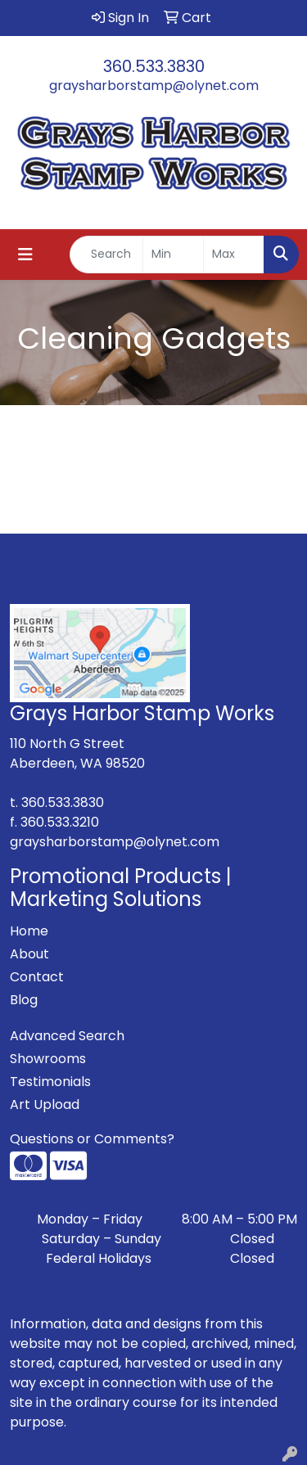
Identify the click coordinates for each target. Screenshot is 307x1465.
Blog (24, 999)
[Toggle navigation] (25, 254)
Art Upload (44, 1104)
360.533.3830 (154, 66)
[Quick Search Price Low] (173, 254)
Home (29, 931)
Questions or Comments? (92, 1138)
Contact (37, 976)
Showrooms (48, 1058)
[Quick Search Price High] (233, 254)
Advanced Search (67, 1035)
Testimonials (50, 1081)
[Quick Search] (106, 254)
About (29, 953)
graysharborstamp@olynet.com (154, 85)
